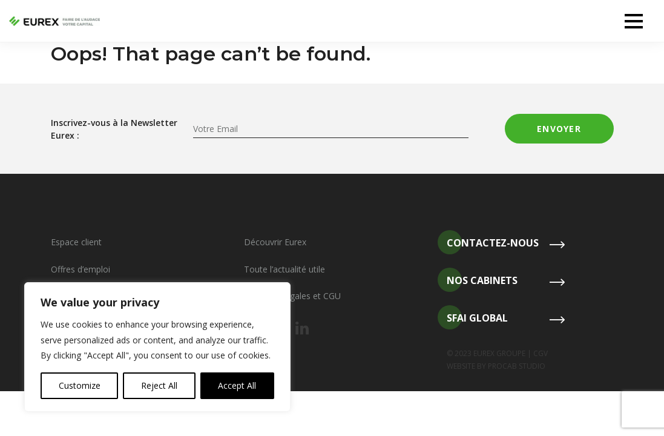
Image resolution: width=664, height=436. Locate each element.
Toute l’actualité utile (284, 269)
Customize (79, 385)
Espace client (76, 242)
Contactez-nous (488, 243)
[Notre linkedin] (302, 329)
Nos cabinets (478, 280)
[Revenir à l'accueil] (54, 21)
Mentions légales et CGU (292, 296)
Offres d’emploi (80, 269)
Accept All (237, 385)
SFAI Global (473, 318)
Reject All (159, 385)
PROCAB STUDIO (516, 366)
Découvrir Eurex (275, 242)
